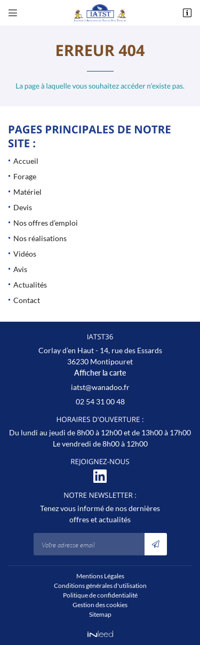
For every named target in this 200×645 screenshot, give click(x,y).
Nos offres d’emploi (45, 222)
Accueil (25, 160)
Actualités (30, 284)
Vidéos (24, 253)
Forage (24, 176)
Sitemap (100, 614)
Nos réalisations (40, 238)
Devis (22, 207)
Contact (26, 300)
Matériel (27, 191)
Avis (20, 269)
